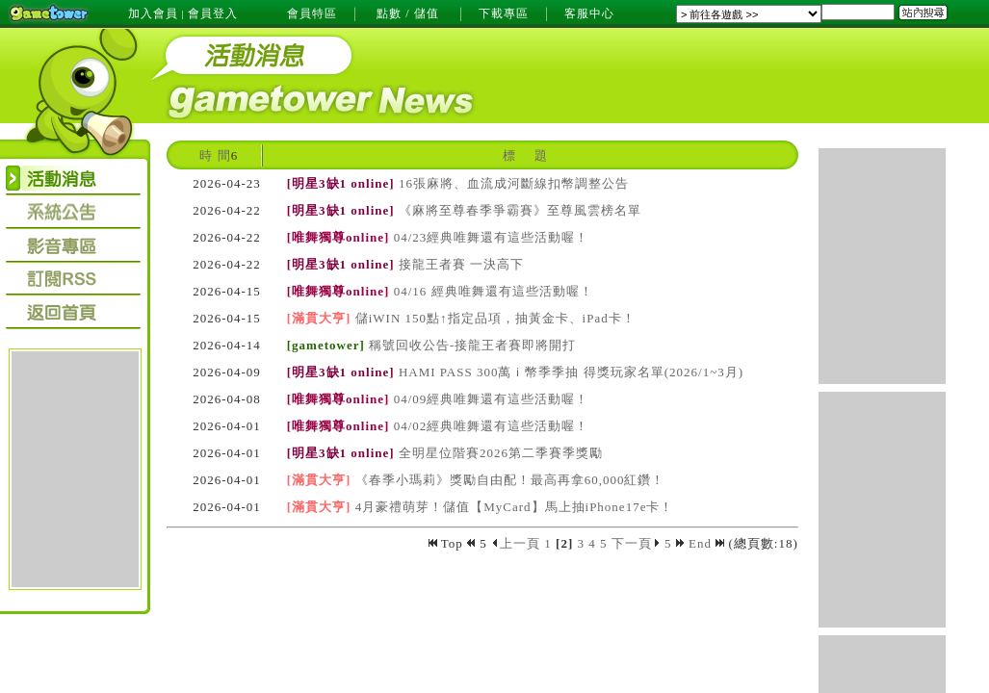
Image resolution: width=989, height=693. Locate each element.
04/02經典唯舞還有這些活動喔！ (491, 426)
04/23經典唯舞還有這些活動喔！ (491, 237)
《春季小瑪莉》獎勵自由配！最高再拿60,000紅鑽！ (510, 480)
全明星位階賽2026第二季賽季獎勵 (501, 453)
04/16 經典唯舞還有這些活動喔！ (493, 291)
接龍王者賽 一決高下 (461, 264)
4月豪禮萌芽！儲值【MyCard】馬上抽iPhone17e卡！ (514, 507)
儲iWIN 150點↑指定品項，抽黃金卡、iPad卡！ (495, 318)
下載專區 (504, 13)
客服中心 (589, 13)
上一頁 (515, 543)
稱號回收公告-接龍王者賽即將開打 (472, 345)
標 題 (525, 155)
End (706, 543)
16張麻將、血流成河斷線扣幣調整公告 (514, 183)
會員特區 (312, 13)
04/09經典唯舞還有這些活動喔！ (491, 399)
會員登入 (213, 13)
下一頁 (636, 543)
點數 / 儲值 (407, 13)
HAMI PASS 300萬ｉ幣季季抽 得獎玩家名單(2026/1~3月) (571, 372)
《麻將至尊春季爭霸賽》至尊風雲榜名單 (520, 210)
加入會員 (153, 13)
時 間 (214, 155)
